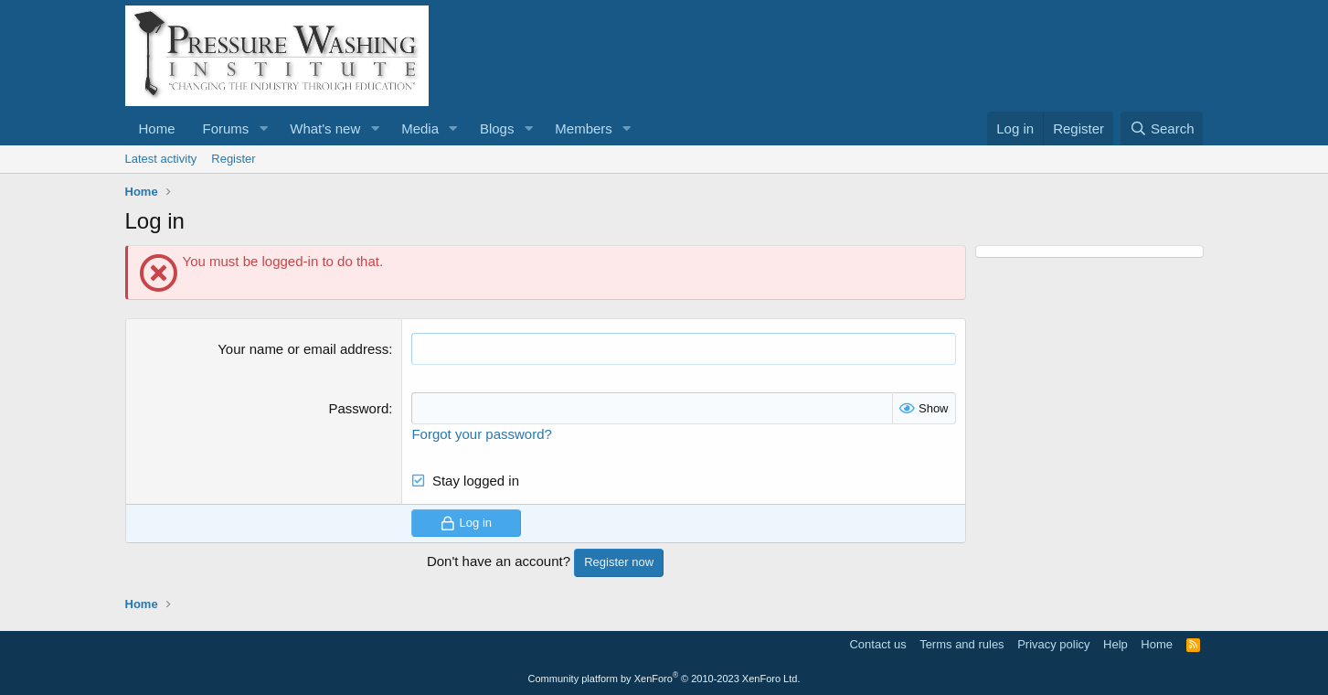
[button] (263, 128)
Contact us (877, 644)
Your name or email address (303, 349)
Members (583, 128)
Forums (226, 128)
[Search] (1162, 128)
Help (1115, 644)
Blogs (497, 128)
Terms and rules (961, 644)
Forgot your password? (481, 434)
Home (157, 128)
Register (233, 159)
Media (420, 128)
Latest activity (161, 159)
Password (358, 408)
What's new (325, 128)
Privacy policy (1053, 644)
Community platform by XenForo (664, 678)
